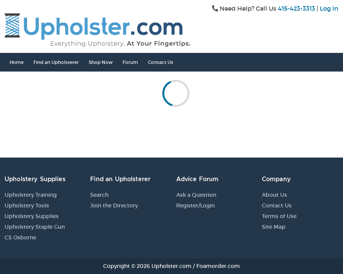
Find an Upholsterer (56, 62)
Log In (329, 8)
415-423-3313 (296, 8)
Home (17, 62)
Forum (130, 62)
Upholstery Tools (27, 205)
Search (99, 194)
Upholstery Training (31, 194)
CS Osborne (20, 237)
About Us (274, 194)
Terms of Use (279, 216)
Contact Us (160, 62)
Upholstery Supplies (32, 216)
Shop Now (101, 62)
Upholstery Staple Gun (35, 226)
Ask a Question (196, 194)
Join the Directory (114, 205)
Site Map (274, 226)
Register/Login (195, 205)
